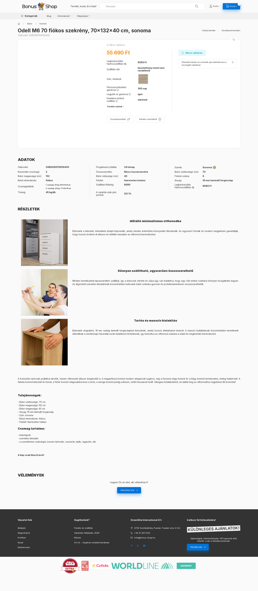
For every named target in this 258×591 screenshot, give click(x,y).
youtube (144, 546)
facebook (131, 546)
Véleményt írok (127, 490)
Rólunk (77, 537)
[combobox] (152, 6)
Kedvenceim (24, 547)
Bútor (29, 23)
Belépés (22, 528)
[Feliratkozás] (207, 63)
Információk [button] (63, 16)
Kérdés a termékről (148, 119)
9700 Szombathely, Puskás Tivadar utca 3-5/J (157, 528)
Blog (49, 16)
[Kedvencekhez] (234, 40)
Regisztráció (24, 533)
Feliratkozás (196, 547)
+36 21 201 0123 (142, 533)
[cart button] (231, 6)
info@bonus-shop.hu (144, 537)
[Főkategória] (19, 23)
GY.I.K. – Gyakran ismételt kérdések (91, 542)
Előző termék (209, 30)
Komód (43, 23)
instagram (138, 546)
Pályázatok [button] (82, 16)
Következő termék (230, 30)
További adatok (114, 106)
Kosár (20, 542)
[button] (29, 16)
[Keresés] (196, 6)
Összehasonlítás (118, 119)
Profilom (22, 537)
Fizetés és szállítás (83, 528)
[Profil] (214, 6)
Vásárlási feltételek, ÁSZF (87, 533)
